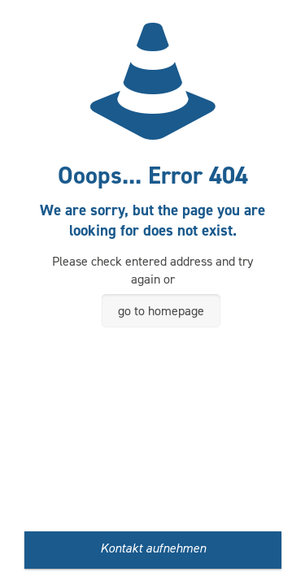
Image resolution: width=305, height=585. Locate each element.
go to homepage (161, 310)
